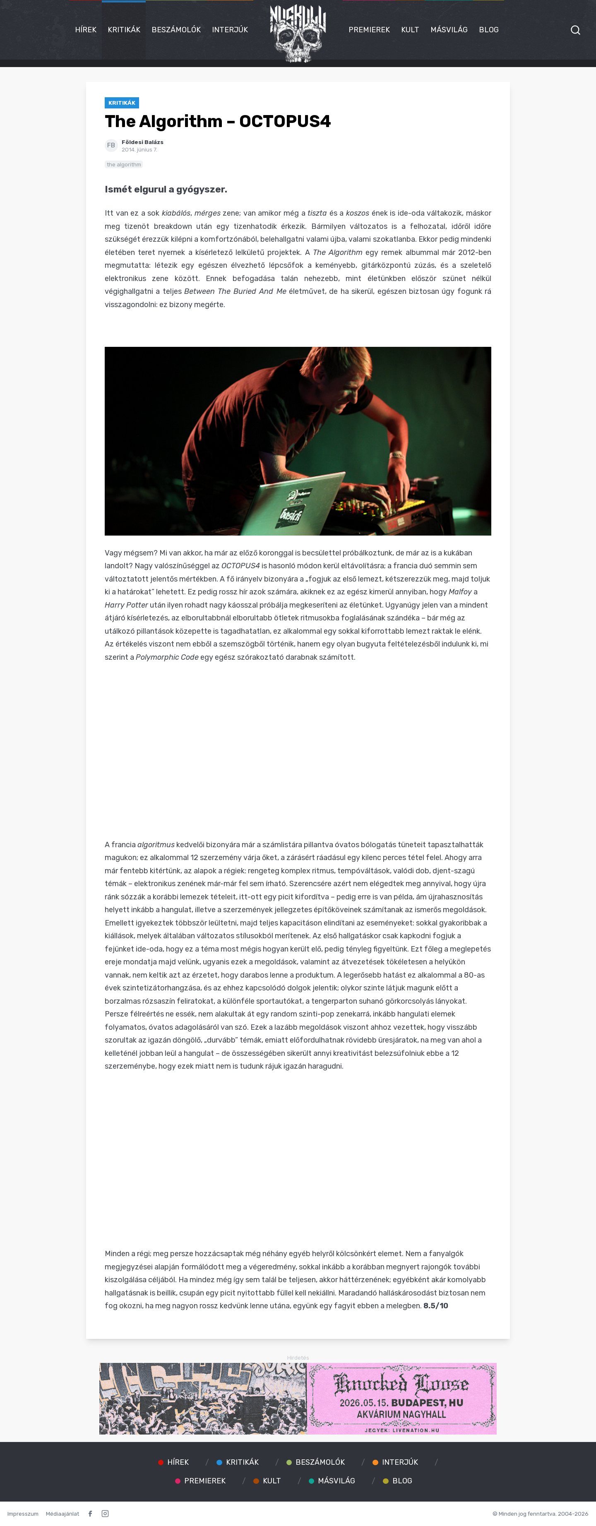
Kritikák (124, 29)
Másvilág (449, 29)
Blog (489, 29)
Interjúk (230, 29)
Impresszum (22, 1513)
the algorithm (124, 164)
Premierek (369, 29)
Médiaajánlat (62, 1513)
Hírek (85, 29)
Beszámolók (176, 29)
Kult (410, 29)
